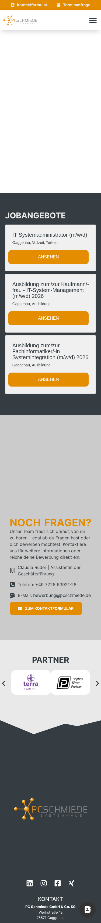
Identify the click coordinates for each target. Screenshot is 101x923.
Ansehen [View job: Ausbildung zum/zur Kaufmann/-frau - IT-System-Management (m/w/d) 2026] (48, 318)
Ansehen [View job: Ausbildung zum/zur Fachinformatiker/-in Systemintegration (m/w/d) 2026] (48, 379)
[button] (93, 20)
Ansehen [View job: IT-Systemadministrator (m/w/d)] (48, 257)
